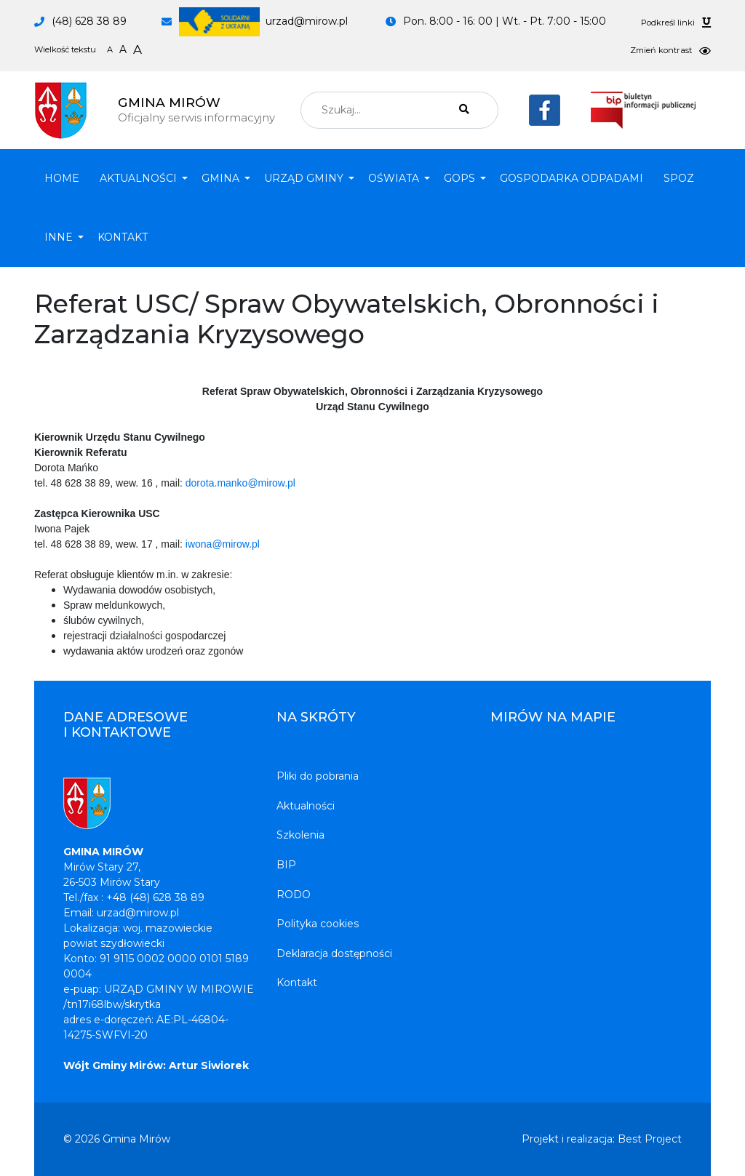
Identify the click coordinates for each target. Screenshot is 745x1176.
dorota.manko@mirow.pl (240, 483)
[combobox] (399, 110)
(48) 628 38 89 (89, 21)
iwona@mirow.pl (223, 544)
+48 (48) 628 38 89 (155, 897)
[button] (140, 178)
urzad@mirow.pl (263, 21)
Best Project (650, 1138)
